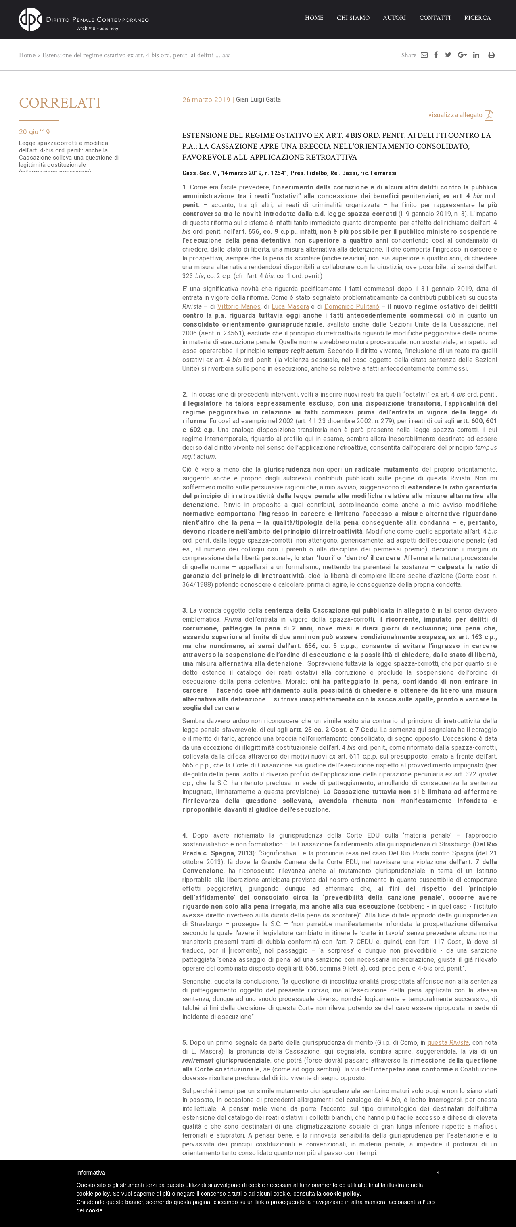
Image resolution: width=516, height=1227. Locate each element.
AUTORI (394, 18)
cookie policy (341, 1193)
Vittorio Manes (239, 306)
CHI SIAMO (353, 18)
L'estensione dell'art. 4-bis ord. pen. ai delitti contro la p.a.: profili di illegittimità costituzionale (70, 527)
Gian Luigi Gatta (258, 99)
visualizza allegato (455, 115)
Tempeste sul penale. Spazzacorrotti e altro (71, 367)
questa (448, 1042)
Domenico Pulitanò (351, 306)
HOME (314, 18)
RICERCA (477, 18)
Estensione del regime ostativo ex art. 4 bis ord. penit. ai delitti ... (131, 55)
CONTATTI (435, 18)
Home (27, 55)
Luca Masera (290, 306)
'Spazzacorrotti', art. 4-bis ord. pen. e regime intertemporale (69, 202)
